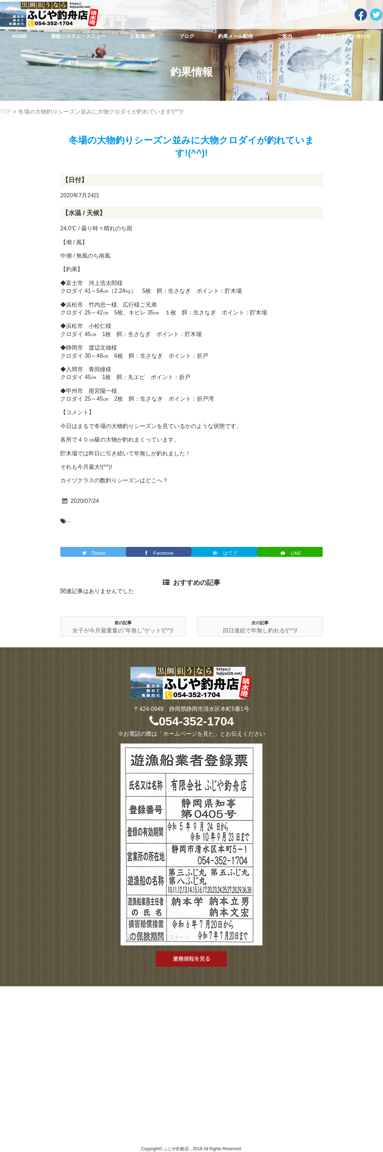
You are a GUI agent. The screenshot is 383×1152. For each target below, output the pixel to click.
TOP (5, 112)
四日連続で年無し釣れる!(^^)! (260, 630)
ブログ (186, 36)
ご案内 (284, 36)
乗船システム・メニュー (78, 36)
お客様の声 (142, 36)
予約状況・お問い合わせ (343, 36)
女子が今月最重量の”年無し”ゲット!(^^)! (122, 630)
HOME (19, 36)
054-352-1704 (191, 721)
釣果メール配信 (235, 36)
